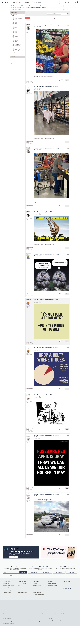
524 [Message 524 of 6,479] (30, 249)
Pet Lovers (16, 41)
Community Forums (22, 583)
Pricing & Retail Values (16, 620)
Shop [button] (14, 2)
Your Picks (4, 5)
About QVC (35, 583)
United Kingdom (59, 620)
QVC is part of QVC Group (28, 608)
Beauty (15, 22)
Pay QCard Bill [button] (59, 572)
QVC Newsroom (36, 587)
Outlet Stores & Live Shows (23, 590)
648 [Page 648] (44, 21)
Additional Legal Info (34, 620)
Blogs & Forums (15, 7)
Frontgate (44, 608)
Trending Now (14, 5)
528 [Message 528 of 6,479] (30, 430)
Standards (12, 63)
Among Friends (17, 45)
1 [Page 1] (32, 21)
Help (68, 9)
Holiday (15, 32)
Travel (15, 46)
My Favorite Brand (17, 17)
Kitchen (15, 28)
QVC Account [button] (46, 572)
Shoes (15, 26)
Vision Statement (6, 623)
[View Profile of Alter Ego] (28, 394)
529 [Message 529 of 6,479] (30, 489)
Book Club (16, 40)
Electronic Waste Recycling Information (32, 621)
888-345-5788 (6, 583)
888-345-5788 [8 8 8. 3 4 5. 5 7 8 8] (60, 615)
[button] (66, 2)
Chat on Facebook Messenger (9, 587)
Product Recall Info (7, 592)
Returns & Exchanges (7, 590)
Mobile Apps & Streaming (23, 592)
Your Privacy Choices (6, 621)
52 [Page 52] (36, 21)
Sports (15, 37)
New (8, 5)
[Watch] (20, 2)
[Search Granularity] (64, 14)
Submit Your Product (52, 585)
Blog (19, 585)
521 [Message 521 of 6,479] (30, 81)
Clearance (46, 5)
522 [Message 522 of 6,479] (30, 143)
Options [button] (68, 25)
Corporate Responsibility (38, 590)
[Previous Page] (28, 21)
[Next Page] (47, 21)
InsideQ (15, 19)
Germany (48, 620)
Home (15, 31)
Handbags (16, 24)
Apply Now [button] (71, 572)
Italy (52, 620)
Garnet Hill (49, 608)
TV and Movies (17, 39)
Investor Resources (37, 592)
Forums (20, 7)
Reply (67, 80)
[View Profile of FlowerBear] (28, 253)
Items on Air (27, 2)
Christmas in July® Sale (33, 5)
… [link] (34, 21)
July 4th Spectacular (23, 5)
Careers (50, 587)
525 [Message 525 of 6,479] (30, 294)
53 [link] (38, 21)
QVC (11, 7)
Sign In (64, 9)
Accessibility (12, 623)
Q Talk (15, 48)
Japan (55, 620)
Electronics (16, 35)
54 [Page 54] (40, 21)
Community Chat (24, 7)
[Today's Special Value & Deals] (71, 6)
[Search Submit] (58, 2)
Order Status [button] (34, 572)
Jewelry (15, 27)
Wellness (16, 36)
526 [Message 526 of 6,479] (30, 342)
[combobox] (44, 2)
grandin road (54, 608)
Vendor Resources (52, 583)
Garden (51, 5)
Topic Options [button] (33, 18)
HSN (34, 608)
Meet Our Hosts (21, 587)
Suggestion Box (17, 49)
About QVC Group (37, 585)
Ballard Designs (39, 608)
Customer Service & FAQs (8, 585)
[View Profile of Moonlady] (28, 24)
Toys (41, 5)
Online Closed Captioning (25, 620)
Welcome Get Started (18, 18)
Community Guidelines (7, 620)
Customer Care (17, 50)
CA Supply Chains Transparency (18, 621)
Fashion (56, 5)
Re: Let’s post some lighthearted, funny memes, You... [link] (37, 7)
